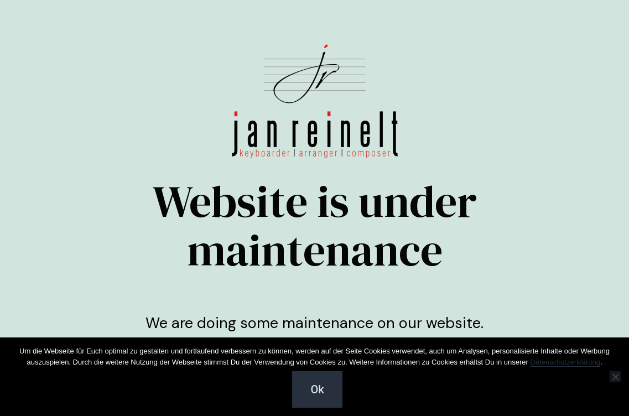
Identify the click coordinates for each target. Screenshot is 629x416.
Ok (317, 389)
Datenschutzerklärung (565, 362)
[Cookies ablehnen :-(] (615, 376)
